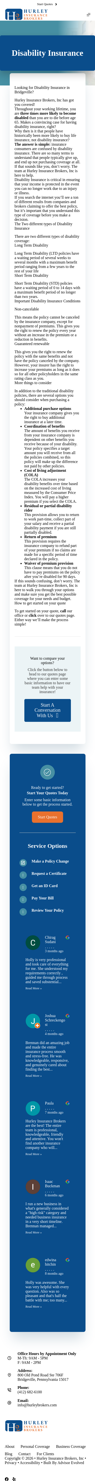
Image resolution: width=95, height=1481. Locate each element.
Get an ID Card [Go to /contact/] (45, 886)
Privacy (11, 1463)
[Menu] (88, 14)
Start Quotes (47, 4)
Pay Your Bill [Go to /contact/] (43, 898)
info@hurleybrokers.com (37, 1405)
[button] (47, 710)
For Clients (45, 1454)
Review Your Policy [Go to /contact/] (48, 910)
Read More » (34, 988)
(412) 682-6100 (30, 1392)
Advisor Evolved (70, 1463)
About (10, 1446)
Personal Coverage (35, 1446)
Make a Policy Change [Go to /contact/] (50, 861)
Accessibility (30, 1463)
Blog (8, 1454)
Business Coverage (71, 1446)
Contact (25, 1454)
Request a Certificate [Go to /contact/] (49, 873)
